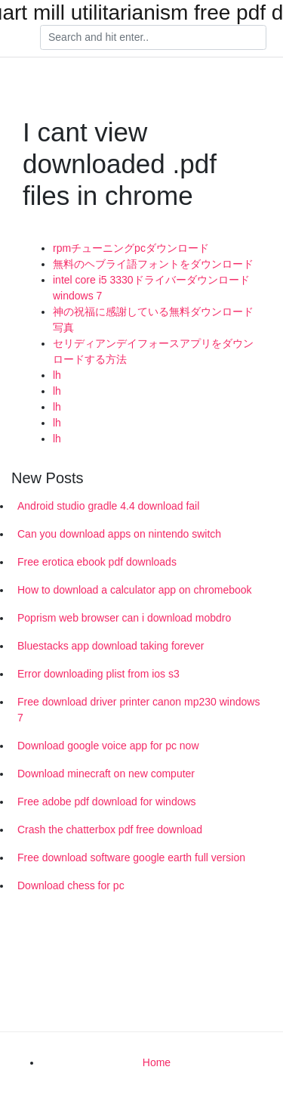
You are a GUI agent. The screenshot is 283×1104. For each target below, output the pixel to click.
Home (157, 1062)
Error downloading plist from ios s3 (98, 674)
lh (57, 375)
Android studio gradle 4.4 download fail (108, 506)
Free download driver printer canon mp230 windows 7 (138, 710)
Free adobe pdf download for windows (106, 801)
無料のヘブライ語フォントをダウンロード (153, 264)
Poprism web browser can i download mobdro (124, 618)
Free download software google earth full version (131, 857)
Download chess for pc (71, 885)
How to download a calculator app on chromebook (134, 590)
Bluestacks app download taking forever (110, 646)
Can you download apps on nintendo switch (119, 534)
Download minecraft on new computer (106, 774)
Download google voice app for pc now (108, 746)
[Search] (153, 38)
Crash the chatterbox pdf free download (109, 829)
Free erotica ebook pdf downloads (97, 562)
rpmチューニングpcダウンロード (131, 248)
